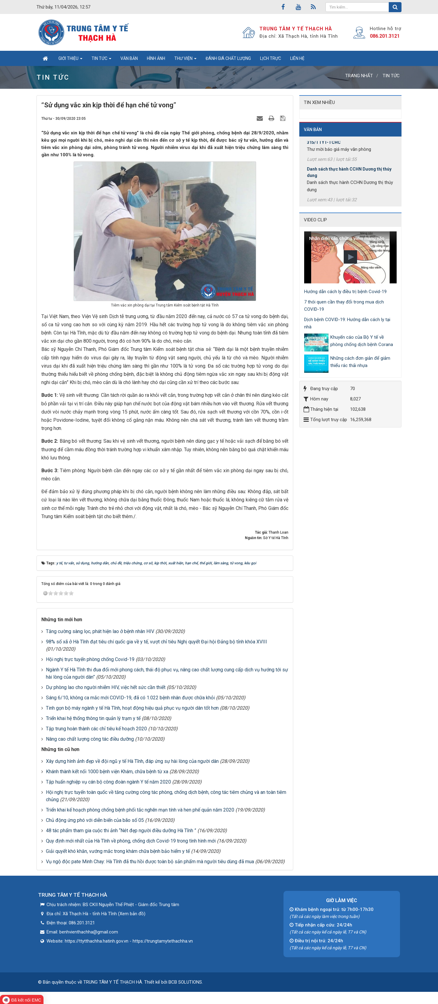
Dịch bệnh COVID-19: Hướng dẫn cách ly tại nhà (347, 323)
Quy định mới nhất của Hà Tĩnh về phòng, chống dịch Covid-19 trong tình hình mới (131, 841)
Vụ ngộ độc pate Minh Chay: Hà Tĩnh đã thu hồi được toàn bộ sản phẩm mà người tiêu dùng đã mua (150, 861)
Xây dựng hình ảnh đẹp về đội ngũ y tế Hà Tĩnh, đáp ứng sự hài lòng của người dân (132, 761)
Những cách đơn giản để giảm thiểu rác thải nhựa (360, 361)
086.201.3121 (385, 36)
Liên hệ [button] (297, 58)
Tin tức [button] (101, 60)
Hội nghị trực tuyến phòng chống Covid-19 (90, 659)
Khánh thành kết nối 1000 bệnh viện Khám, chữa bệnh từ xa (107, 771)
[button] (350, 257)
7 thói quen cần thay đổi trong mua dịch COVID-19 (344, 305)
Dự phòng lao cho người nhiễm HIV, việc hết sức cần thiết (105, 687)
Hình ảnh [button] (156, 58)
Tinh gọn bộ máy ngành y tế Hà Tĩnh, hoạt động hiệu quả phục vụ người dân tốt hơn (132, 708)
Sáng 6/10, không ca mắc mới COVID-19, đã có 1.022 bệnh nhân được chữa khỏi (130, 698)
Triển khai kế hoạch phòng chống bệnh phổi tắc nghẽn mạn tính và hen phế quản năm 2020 (140, 810)
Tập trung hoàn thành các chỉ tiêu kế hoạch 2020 (96, 729)
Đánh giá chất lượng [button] (228, 58)
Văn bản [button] (129, 58)
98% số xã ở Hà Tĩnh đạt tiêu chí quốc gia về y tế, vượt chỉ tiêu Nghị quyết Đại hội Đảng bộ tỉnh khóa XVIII (156, 642)
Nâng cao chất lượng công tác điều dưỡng (90, 739)
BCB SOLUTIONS (185, 982)
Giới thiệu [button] (70, 60)
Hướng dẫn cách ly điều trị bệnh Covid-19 (345, 291)
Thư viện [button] (185, 60)
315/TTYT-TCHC (324, 151)
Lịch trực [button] (270, 58)
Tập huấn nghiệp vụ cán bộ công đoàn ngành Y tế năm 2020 (108, 782)
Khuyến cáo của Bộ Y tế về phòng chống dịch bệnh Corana (361, 340)
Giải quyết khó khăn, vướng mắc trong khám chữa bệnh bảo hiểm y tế (118, 851)
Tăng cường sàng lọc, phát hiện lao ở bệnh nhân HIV (100, 631)
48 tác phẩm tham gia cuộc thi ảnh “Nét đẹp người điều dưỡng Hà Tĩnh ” (121, 830)
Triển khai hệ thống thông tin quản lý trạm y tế (93, 718)
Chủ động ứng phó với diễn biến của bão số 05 (95, 820)
